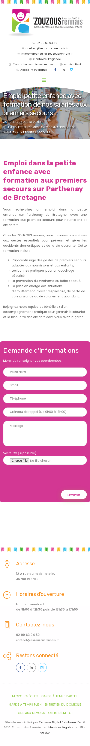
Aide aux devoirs (31, 713)
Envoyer (74, 495)
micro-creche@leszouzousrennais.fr (47, 53)
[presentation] (35, 477)
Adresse (25, 564)
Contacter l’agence (47, 59)
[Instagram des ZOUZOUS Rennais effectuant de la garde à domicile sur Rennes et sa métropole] (71, 70)
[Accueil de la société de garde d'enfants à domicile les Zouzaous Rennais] (45, 23)
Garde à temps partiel (59, 696)
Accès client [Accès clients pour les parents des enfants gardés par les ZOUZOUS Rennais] (72, 64)
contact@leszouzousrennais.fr (47, 48)
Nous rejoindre (32, 122)
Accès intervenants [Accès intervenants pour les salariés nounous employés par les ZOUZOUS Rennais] (33, 70)
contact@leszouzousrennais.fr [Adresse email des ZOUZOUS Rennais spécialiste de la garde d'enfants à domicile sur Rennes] (37, 640)
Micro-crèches (25, 696)
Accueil (9, 122)
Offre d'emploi (60, 713)
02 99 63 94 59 (47, 43)
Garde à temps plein (25, 704)
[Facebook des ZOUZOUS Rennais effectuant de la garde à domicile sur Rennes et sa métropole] (55, 70)
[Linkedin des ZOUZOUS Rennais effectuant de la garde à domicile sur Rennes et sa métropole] (63, 70)
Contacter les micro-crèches (33, 64)
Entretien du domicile (63, 704)
